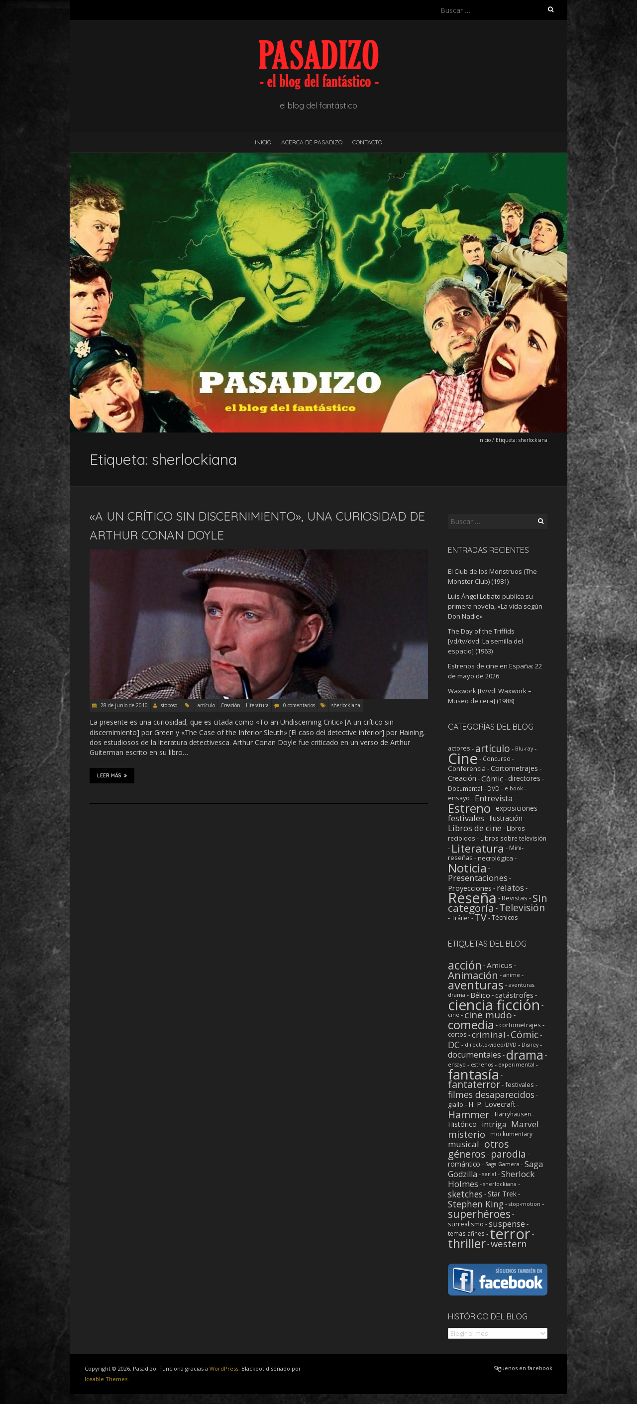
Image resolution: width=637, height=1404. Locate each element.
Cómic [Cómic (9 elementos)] (492, 778)
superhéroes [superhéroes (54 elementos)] (479, 1214)
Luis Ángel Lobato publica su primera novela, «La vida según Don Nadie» (495, 606)
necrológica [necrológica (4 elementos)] (495, 858)
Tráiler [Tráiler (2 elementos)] (460, 918)
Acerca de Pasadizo (311, 142)
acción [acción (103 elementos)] (465, 965)
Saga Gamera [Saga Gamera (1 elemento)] (502, 1164)
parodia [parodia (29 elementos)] (508, 1154)
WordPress (224, 1368)
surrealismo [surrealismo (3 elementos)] (466, 1223)
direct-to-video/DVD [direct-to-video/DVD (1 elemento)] (491, 1044)
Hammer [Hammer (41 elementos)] (469, 1114)
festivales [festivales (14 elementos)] (466, 818)
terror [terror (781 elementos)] (510, 1234)
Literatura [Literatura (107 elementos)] (477, 848)
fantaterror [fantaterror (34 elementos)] (474, 1084)
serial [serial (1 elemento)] (489, 1174)
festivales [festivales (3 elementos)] (519, 1084)
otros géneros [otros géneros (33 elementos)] (478, 1149)
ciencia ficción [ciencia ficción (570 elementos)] (494, 1004)
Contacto (367, 142)
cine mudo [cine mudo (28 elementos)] (488, 1014)
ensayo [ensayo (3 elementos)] (459, 798)
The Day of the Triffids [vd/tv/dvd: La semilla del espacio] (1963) (485, 641)
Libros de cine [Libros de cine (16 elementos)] (475, 828)
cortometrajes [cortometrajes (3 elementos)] (520, 1024)
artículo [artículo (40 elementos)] (492, 748)
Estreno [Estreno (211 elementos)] (469, 808)
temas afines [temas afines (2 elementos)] (466, 1233)
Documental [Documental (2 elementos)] (465, 788)
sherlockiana (345, 705)
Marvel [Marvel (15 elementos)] (525, 1124)
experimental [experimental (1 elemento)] (516, 1064)
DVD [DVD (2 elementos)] (493, 788)
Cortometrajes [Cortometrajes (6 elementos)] (514, 768)
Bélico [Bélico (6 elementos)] (480, 995)
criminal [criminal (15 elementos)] (489, 1034)
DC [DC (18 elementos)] (454, 1045)
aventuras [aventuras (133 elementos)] (476, 985)
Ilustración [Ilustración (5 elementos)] (506, 818)
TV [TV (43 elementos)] (481, 917)
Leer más (112, 775)
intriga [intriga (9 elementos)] (494, 1124)
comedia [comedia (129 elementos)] (471, 1025)
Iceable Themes (106, 1379)
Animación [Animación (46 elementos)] (473, 975)
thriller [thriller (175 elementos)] (467, 1243)
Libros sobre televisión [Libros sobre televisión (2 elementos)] (513, 838)
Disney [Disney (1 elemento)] (530, 1044)
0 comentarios (299, 705)
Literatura (257, 705)
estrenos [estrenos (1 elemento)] (482, 1064)
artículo (206, 705)
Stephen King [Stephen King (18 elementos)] (476, 1204)
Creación (230, 705)
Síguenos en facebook (523, 1368)
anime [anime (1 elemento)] (511, 975)
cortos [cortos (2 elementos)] (457, 1034)
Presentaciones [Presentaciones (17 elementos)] (478, 877)
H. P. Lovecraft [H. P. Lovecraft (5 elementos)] (492, 1104)
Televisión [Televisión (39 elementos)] (522, 907)
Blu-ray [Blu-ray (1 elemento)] (524, 748)
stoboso (169, 705)
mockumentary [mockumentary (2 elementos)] (511, 1134)
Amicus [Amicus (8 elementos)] (500, 965)
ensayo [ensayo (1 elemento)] (457, 1064)
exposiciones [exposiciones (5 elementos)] (516, 808)
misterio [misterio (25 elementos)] (466, 1134)
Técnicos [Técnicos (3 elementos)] (505, 917)
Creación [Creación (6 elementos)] (462, 778)
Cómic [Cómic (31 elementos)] (524, 1034)
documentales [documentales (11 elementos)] (474, 1054)
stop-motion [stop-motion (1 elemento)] (524, 1203)
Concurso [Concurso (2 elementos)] (497, 758)
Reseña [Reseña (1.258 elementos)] (472, 898)
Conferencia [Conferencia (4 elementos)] (467, 768)
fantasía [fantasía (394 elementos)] (473, 1074)
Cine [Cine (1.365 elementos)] (463, 758)
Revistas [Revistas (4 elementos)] (515, 897)
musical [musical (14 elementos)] (463, 1144)
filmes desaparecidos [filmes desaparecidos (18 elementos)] (491, 1094)
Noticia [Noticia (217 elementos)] (467, 868)
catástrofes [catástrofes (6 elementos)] (514, 995)
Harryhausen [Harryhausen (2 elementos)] (513, 1114)
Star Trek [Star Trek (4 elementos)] (502, 1193)
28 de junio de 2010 (123, 705)
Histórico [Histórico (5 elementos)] (462, 1124)
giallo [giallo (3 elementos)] (455, 1104)
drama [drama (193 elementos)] (524, 1054)
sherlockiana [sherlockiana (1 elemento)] (500, 1184)
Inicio (263, 142)
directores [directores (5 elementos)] (524, 778)
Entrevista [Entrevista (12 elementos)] (494, 798)
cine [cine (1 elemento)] (453, 1014)
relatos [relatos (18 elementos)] (510, 887)
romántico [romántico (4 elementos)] (464, 1164)
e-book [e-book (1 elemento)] (514, 788)
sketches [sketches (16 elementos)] (465, 1194)
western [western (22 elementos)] (509, 1243)
